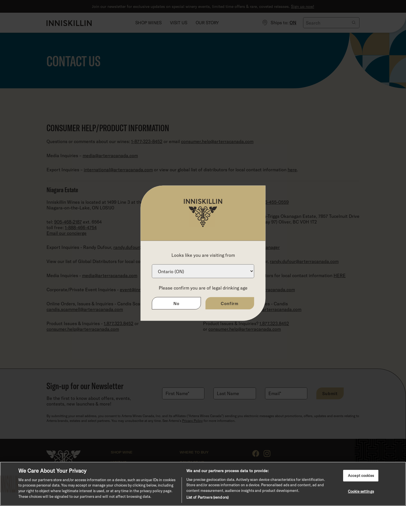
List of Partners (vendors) (207, 497)
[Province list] (203, 271)
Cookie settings (361, 491)
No (176, 303)
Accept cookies (361, 475)
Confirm (230, 303)
